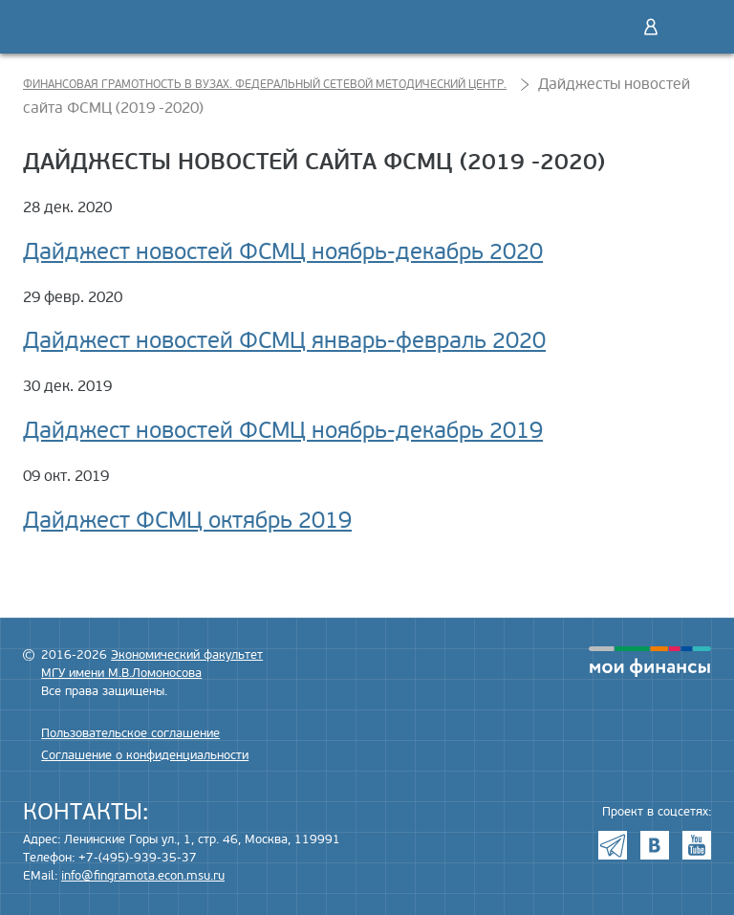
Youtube (696, 845)
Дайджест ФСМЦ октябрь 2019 (187, 520)
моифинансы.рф (650, 661)
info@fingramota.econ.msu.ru (143, 875)
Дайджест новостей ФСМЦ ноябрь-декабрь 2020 (283, 252)
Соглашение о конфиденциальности (144, 755)
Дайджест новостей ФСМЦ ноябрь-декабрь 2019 (283, 431)
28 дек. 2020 (67, 207)
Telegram (612, 845)
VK (654, 845)
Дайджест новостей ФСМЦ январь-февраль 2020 (284, 341)
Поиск (611, 27)
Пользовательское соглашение (130, 733)
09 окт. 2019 (66, 476)
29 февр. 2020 (72, 297)
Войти (651, 27)
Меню (691, 27)
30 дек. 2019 (67, 386)
